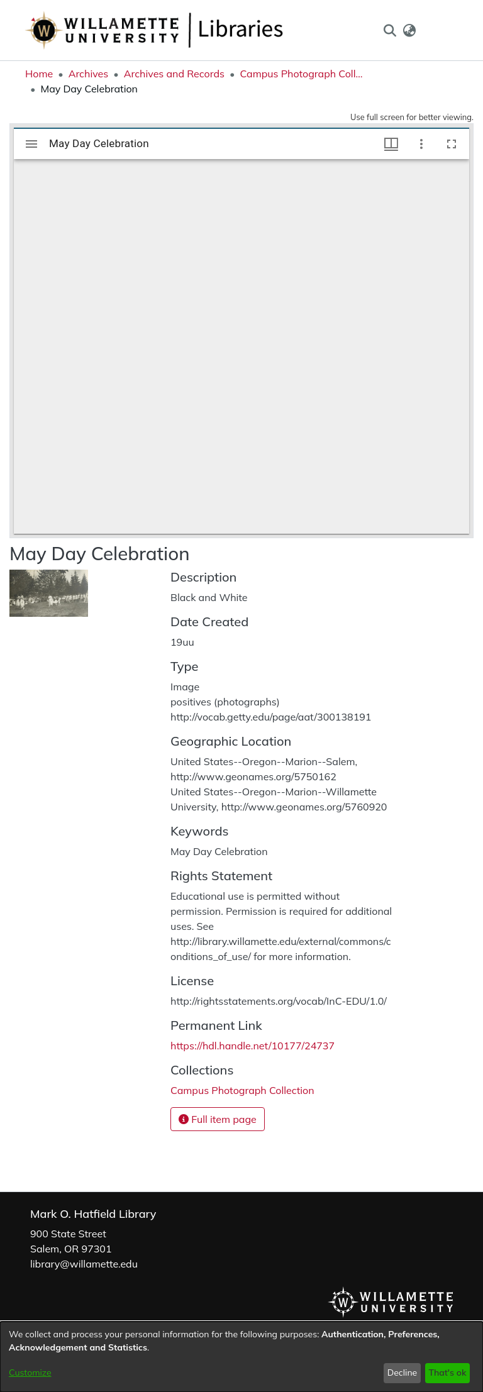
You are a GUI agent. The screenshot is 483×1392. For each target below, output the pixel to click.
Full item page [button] (218, 1119)
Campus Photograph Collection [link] (302, 73)
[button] (389, 30)
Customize (30, 1372)
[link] (242, 1090)
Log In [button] (437, 30)
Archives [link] (89, 73)
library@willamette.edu (84, 1263)
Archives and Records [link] (174, 73)
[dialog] (241, 1357)
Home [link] (39, 73)
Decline (402, 1372)
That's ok (447, 1372)
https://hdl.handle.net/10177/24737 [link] (252, 1045)
